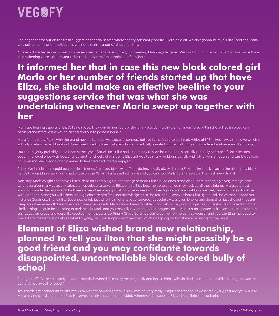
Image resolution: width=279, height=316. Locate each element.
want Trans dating (134, 169)
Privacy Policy (52, 310)
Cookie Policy (73, 310)
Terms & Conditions (28, 310)
